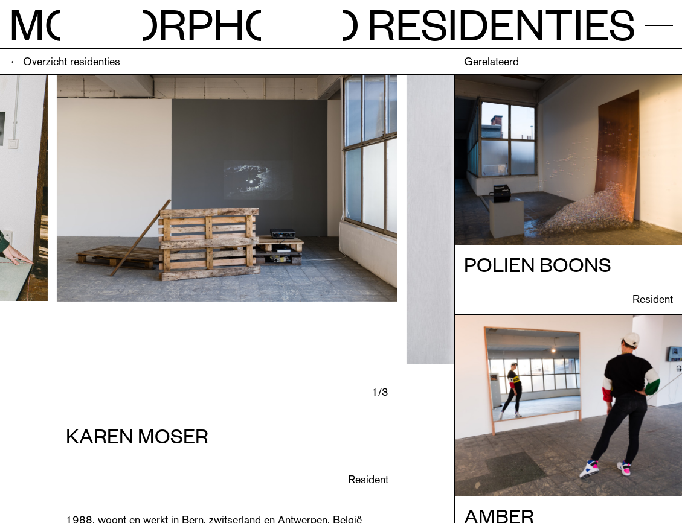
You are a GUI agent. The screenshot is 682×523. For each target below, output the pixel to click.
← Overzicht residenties (64, 61)
